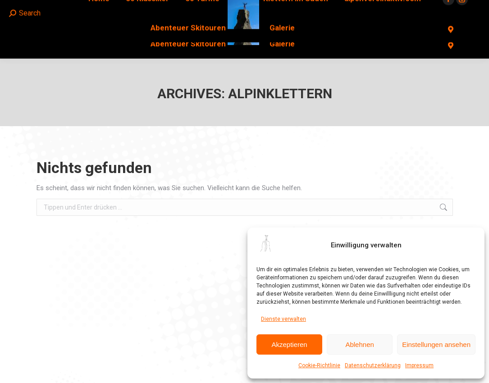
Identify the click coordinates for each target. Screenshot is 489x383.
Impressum (419, 365)
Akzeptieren (289, 344)
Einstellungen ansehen (436, 344)
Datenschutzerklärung (373, 365)
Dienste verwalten (283, 319)
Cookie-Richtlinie (319, 365)
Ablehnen (359, 344)
